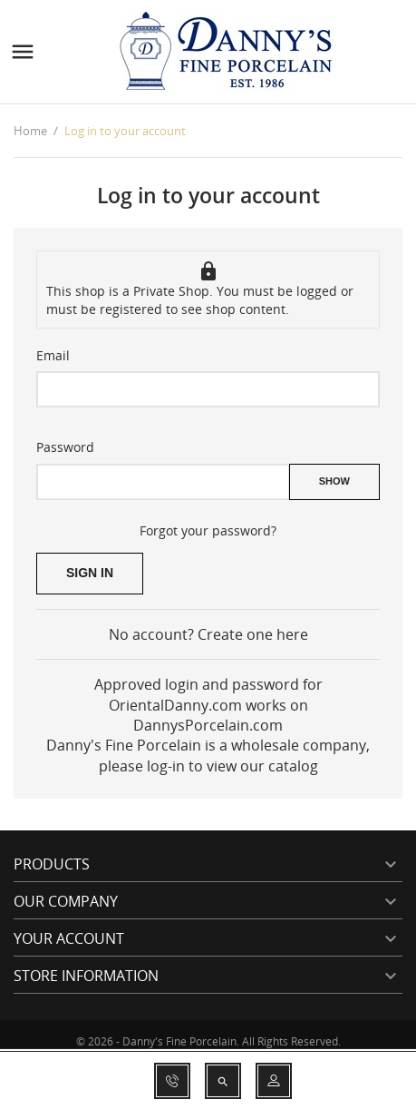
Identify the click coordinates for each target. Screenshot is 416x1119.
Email (53, 355)
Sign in (89, 572)
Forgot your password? (208, 530)
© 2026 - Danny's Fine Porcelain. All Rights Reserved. (208, 1042)
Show (334, 481)
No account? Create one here (208, 634)
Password (65, 447)
